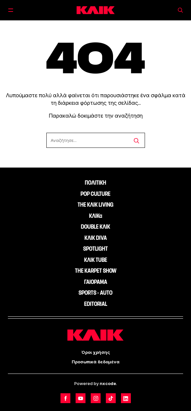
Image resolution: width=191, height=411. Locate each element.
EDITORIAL (95, 304)
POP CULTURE (95, 193)
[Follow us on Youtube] (80, 398)
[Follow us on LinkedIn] (126, 398)
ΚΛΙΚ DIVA (95, 237)
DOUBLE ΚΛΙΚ (95, 226)
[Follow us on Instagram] (96, 398)
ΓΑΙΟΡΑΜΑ (95, 281)
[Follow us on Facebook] (65, 398)
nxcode (108, 383)
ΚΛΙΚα (95, 215)
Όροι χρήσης (95, 352)
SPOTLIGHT (95, 248)
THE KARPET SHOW (95, 270)
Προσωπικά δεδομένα (96, 361)
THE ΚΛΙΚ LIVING (95, 204)
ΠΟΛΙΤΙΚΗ (95, 182)
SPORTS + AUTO (95, 292)
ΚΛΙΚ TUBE (95, 259)
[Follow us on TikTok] (111, 398)
